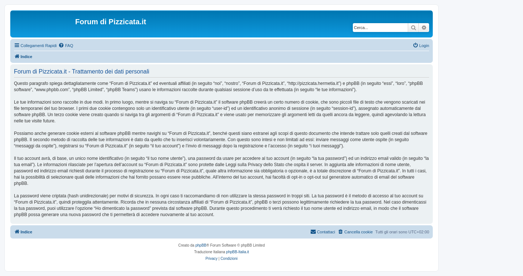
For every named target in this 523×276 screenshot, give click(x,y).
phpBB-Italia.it (237, 252)
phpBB (200, 245)
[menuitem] (65, 45)
